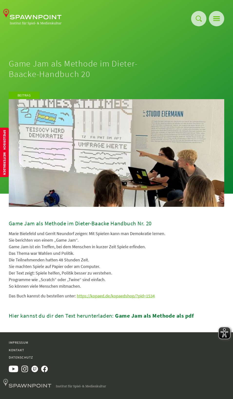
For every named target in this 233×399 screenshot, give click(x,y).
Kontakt (17, 350)
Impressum (18, 342)
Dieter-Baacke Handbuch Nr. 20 (113, 223)
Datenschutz (21, 357)
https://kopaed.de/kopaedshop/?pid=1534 (116, 296)
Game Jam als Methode (145, 315)
